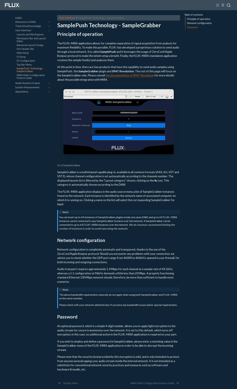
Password (192, 27)
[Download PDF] (223, 5)
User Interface (67, 17)
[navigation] (48, 21)
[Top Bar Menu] (68, 383)
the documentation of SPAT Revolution (130, 75)
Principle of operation (198, 18)
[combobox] (229, 5)
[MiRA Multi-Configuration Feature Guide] (154, 383)
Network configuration (199, 23)
